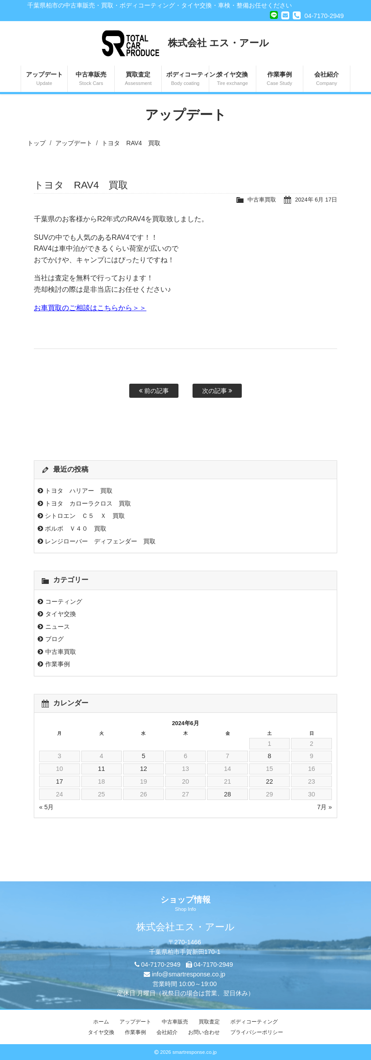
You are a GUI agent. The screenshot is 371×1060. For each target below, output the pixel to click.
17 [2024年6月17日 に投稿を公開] (59, 781)
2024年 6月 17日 (316, 199)
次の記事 (217, 390)
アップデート (44, 79)
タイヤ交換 (232, 79)
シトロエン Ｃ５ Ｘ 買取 (85, 515)
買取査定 (138, 79)
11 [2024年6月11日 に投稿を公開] (101, 768)
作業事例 (279, 79)
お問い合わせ (204, 1032)
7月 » (324, 807)
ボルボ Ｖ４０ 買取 (75, 528)
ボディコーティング (187, 79)
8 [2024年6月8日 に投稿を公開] (269, 755)
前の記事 (154, 390)
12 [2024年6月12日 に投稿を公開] (143, 768)
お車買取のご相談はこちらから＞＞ (90, 308)
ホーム (101, 1022)
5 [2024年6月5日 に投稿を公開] (143, 755)
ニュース (57, 626)
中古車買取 (261, 199)
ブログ (54, 638)
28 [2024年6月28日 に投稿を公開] (227, 794)
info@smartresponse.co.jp (188, 974)
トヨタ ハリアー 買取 (79, 490)
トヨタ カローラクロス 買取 (88, 503)
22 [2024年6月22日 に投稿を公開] (269, 781)
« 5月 (46, 807)
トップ (36, 143)
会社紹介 (327, 79)
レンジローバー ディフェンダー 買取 (100, 541)
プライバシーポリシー (256, 1032)
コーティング (63, 601)
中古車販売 (91, 79)
